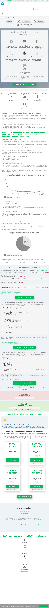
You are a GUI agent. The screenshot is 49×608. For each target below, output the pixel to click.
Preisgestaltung (11, 9)
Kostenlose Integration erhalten (24, 347)
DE (3, 14)
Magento (24, 552)
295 (9, 21)
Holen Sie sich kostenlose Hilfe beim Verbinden (9, 291)
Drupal (24, 541)
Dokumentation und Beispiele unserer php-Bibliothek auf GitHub (12, 289)
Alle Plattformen (24, 571)
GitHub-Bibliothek (41, 270)
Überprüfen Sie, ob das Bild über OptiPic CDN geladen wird (11, 292)
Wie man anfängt (19, 9)
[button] (1, 0)
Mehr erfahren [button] (32, 606)
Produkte (4, 9)
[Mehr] (42, 0)
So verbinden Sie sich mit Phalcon (24, 84)
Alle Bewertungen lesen (37, 524)
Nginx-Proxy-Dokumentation (6, 341)
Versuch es (12, 460)
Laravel (24, 546)
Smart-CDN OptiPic (9, 0)
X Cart (24, 557)
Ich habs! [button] (43, 605)
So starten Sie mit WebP (9, 89)
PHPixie (24, 563)
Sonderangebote (28, 9)
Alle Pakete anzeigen (24, 497)
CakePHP (24, 568)
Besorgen (37, 460)
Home (3, 89)
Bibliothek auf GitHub (23, 297)
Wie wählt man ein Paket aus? (12, 463)
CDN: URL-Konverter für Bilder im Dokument (9, 293)
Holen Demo (36, 9)
